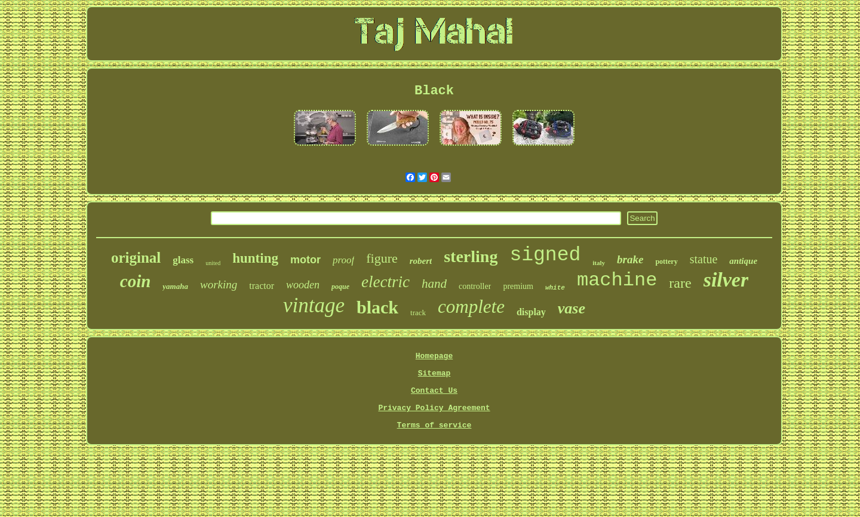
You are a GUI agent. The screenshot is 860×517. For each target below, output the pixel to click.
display (531, 312)
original (136, 258)
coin (135, 281)
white (555, 287)
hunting (255, 258)
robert (421, 261)
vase (571, 308)
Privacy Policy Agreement (434, 408)
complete (471, 306)
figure (382, 258)
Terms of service (434, 425)
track (418, 312)
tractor (261, 286)
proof (343, 260)
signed (544, 255)
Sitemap (434, 373)
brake (630, 259)
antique (743, 261)
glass (183, 260)
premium (518, 286)
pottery (666, 261)
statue (704, 259)
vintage (314, 305)
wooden (303, 285)
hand (434, 283)
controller (475, 286)
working (218, 284)
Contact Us (434, 390)
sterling (470, 256)
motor (305, 260)
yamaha (175, 286)
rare (680, 283)
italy (598, 262)
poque (340, 286)
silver (726, 280)
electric (385, 282)
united (212, 263)
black (377, 307)
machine (617, 280)
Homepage (434, 356)
